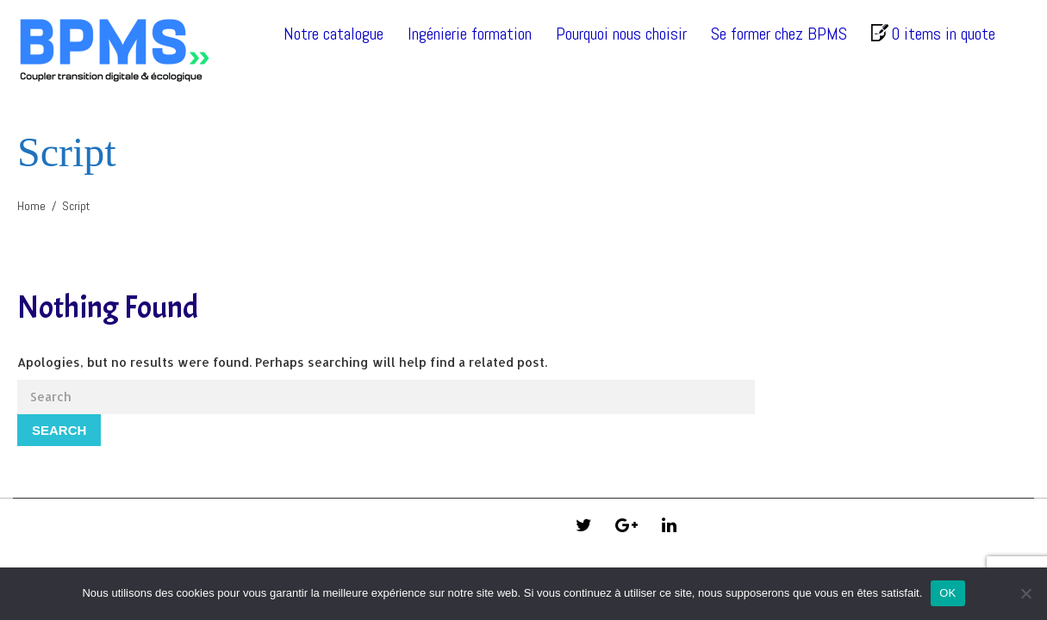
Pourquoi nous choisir (621, 33)
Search (59, 430)
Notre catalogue (333, 33)
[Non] (1025, 593)
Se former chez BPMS (779, 33)
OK (947, 592)
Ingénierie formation (470, 33)
